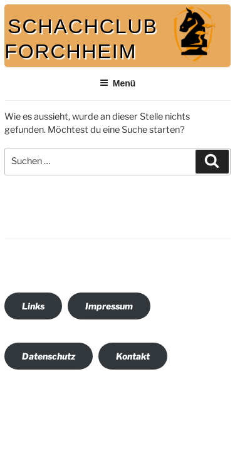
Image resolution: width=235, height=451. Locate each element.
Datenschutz (48, 356)
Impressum (109, 306)
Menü (118, 83)
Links (33, 306)
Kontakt (133, 356)
